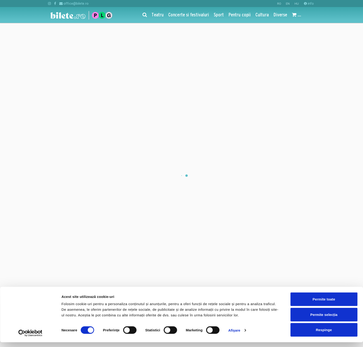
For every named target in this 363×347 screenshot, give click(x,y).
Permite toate (324, 304)
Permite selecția (323, 319)
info (309, 3)
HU (297, 3)
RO (279, 3)
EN (288, 3)
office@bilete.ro (74, 3)
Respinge (324, 334)
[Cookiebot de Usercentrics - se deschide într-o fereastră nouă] (30, 337)
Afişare (234, 335)
